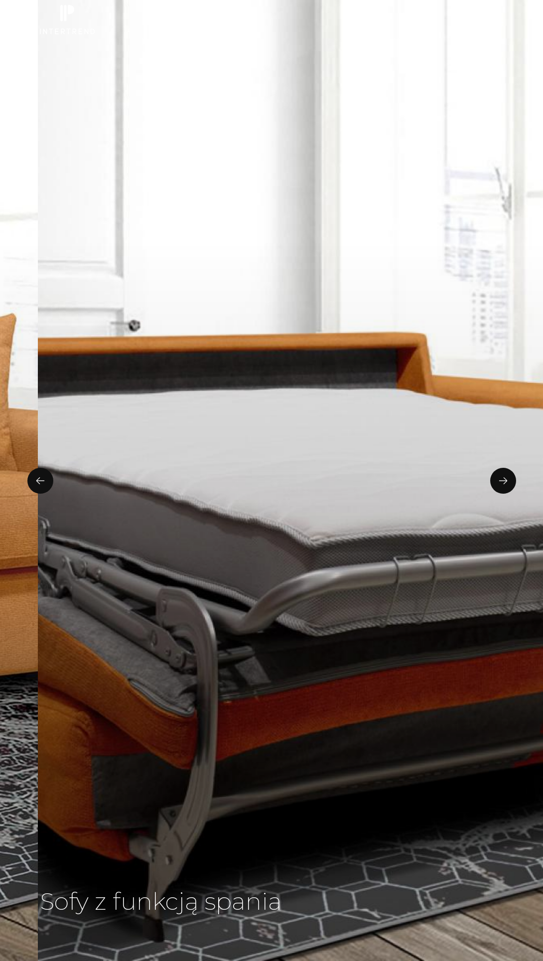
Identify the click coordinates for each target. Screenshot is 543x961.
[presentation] (40, 481)
